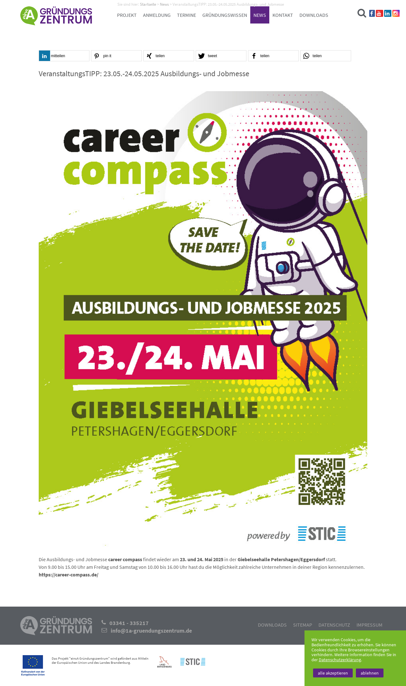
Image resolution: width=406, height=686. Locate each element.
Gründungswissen (224, 15)
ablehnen (370, 673)
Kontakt (282, 15)
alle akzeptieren (333, 673)
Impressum (370, 625)
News (259, 15)
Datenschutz (334, 625)
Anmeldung (157, 15)
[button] (64, 56)
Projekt (127, 15)
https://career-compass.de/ (68, 574)
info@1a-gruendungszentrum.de (151, 630)
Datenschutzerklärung (340, 659)
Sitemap (302, 625)
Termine (186, 15)
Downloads (313, 15)
